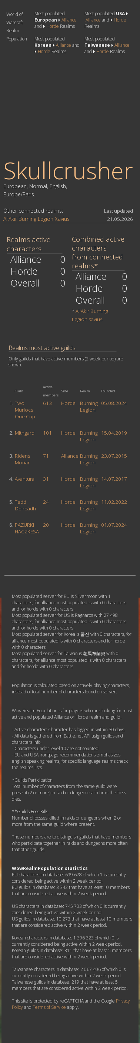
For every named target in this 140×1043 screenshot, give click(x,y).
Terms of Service (49, 1007)
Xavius (62, 218)
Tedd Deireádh (25, 505)
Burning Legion (36, 218)
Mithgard (24, 432)
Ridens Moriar (22, 459)
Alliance (69, 20)
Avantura (24, 478)
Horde (52, 26)
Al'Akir (10, 218)
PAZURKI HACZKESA (27, 528)
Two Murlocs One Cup (25, 410)
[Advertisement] (61, 106)
